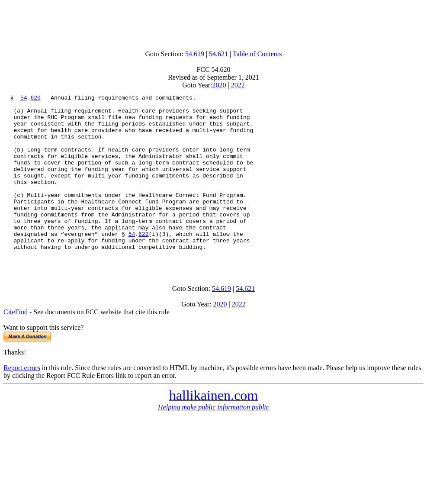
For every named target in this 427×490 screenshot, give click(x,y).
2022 (238, 85)
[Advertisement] (213, 22)
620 (35, 99)
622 (143, 262)
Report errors (21, 401)
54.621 (218, 54)
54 (23, 99)
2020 (219, 85)
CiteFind (15, 345)
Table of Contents (257, 54)
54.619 (194, 54)
